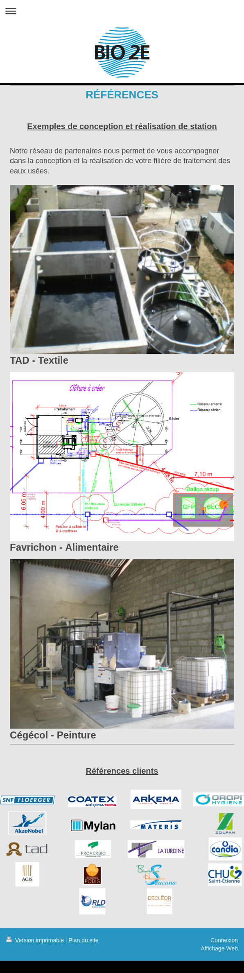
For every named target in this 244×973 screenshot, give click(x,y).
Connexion (224, 940)
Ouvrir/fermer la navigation (122, 11)
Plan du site (83, 940)
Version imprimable (36, 940)
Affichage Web (219, 948)
